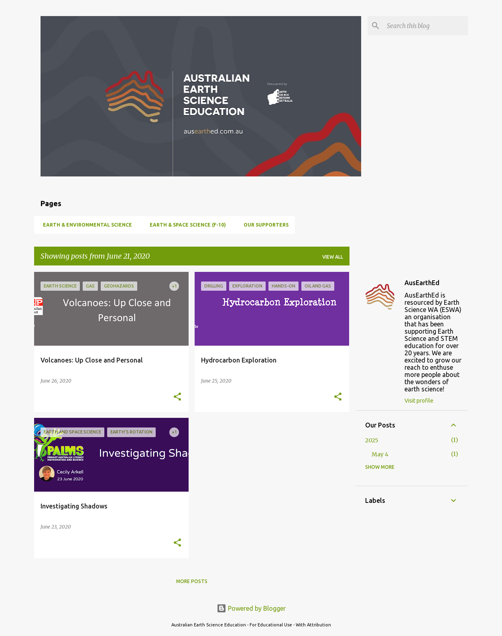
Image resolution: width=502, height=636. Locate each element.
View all (332, 256)
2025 (371, 440)
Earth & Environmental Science (85, 224)
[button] (177, 397)
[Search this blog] (426, 25)
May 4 (380, 454)
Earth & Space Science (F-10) (185, 224)
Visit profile (418, 400)
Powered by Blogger (251, 608)
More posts (191, 581)
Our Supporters (263, 224)
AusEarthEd (421, 282)
